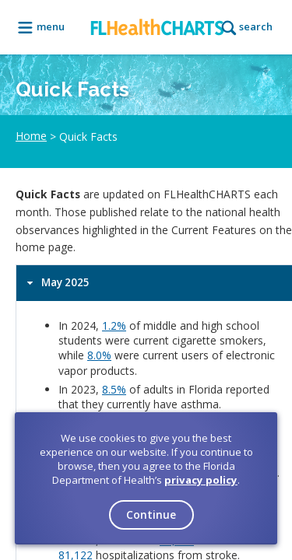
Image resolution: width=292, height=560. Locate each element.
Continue (151, 514)
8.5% (114, 389)
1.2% (114, 325)
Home (31, 136)
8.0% (99, 355)
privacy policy (200, 480)
